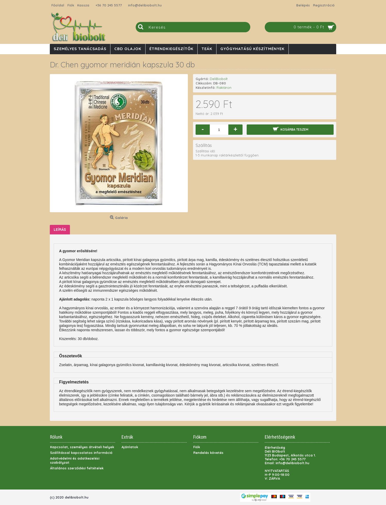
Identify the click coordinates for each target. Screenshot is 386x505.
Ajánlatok (130, 447)
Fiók (196, 447)
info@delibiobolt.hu (145, 5)
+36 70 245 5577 (108, 5)
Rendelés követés (208, 453)
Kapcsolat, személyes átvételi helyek (82, 447)
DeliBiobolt (219, 79)
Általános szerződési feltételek (76, 468)
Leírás (60, 229)
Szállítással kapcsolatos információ (81, 453)
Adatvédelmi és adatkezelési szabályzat (74, 460)
